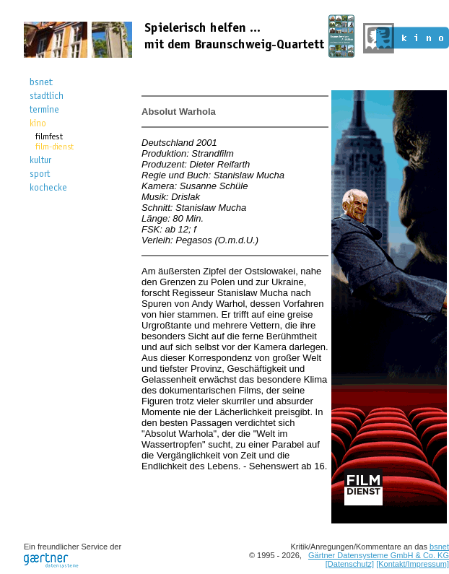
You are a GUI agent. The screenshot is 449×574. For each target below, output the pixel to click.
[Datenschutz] (350, 564)
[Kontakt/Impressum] (412, 564)
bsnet (439, 546)
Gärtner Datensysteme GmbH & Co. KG (378, 555)
